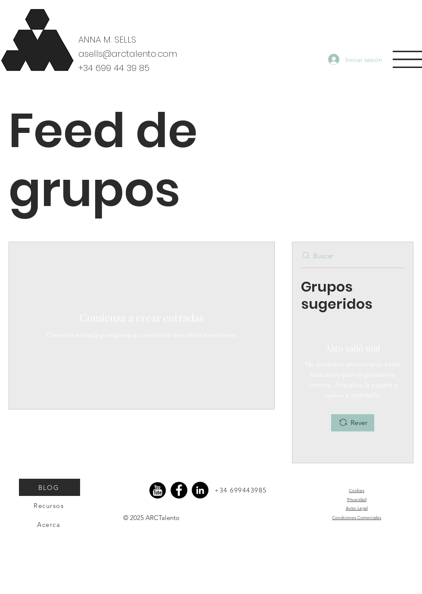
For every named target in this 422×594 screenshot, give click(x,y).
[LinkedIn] (200, 490)
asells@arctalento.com (127, 54)
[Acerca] (49, 524)
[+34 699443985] (241, 490)
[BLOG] (49, 487)
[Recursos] (49, 505)
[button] (407, 59)
